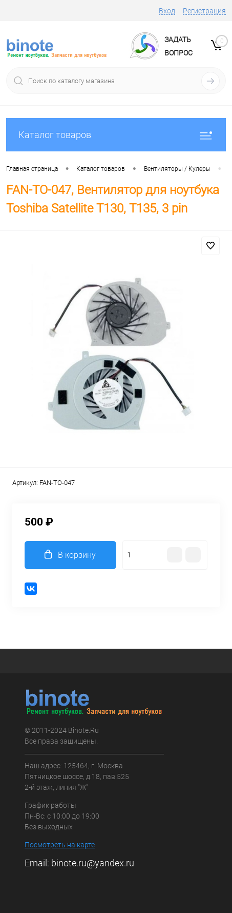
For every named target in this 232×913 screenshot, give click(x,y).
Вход (167, 11)
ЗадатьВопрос (178, 46)
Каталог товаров (116, 134)
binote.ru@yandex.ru (92, 863)
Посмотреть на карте (60, 845)
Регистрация (204, 11)
